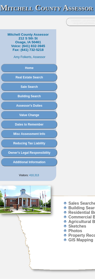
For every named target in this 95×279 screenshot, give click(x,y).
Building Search (29, 96)
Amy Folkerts (22, 57)
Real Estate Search (29, 77)
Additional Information (29, 162)
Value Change (29, 115)
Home (29, 68)
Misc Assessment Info (29, 134)
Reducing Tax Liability (29, 143)
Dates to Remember (29, 124)
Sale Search (29, 87)
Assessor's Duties (29, 105)
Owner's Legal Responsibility (29, 153)
